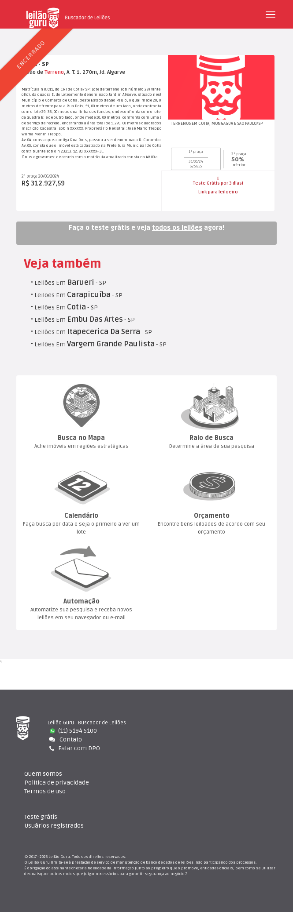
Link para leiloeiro (218, 192)
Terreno (54, 72)
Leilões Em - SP (70, 283)
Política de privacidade (56, 782)
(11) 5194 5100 (73, 730)
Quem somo (43, 774)
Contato (65, 739)
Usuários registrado (54, 825)
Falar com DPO (74, 748)
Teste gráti (40, 817)
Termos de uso (45, 791)
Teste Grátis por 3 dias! (218, 181)
